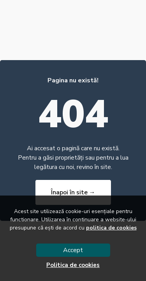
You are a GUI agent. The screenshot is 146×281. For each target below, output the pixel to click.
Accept (73, 250)
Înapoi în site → (73, 192)
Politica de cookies (73, 265)
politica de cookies (111, 227)
